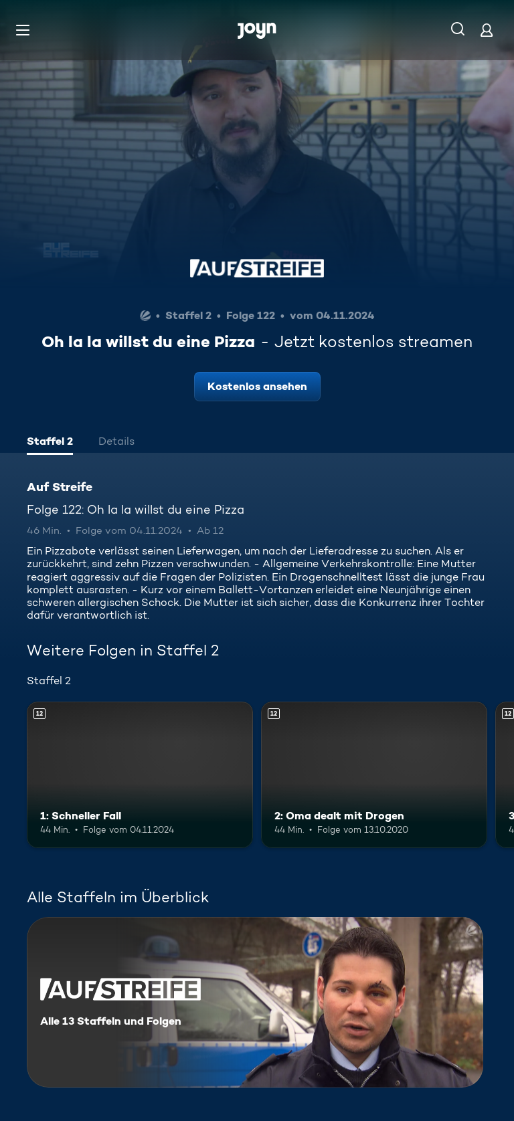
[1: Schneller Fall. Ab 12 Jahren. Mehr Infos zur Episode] (140, 775)
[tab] (50, 443)
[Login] (486, 29)
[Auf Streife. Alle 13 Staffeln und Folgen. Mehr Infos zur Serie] (255, 1002)
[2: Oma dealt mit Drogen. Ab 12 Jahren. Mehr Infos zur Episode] (374, 775)
